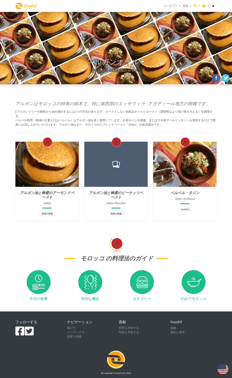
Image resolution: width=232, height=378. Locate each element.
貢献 (185, 6)
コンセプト (170, 6)
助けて (71, 328)
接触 (173, 328)
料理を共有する (129, 328)
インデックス (75, 332)
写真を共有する (129, 332)
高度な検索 (74, 336)
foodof (26, 6)
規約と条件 (177, 332)
